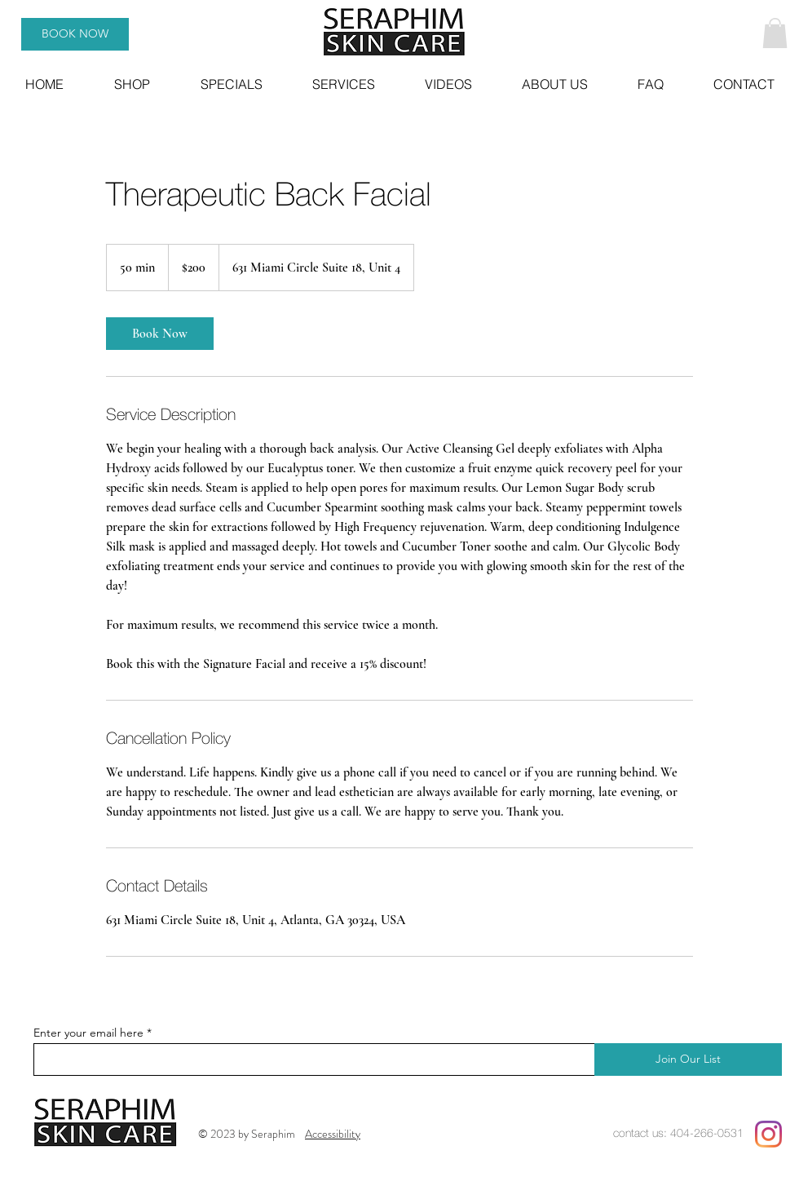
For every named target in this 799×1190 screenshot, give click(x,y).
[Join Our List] (688, 1059)
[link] (160, 333)
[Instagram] (768, 1134)
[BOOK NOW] (75, 34)
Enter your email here (88, 1032)
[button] (775, 33)
